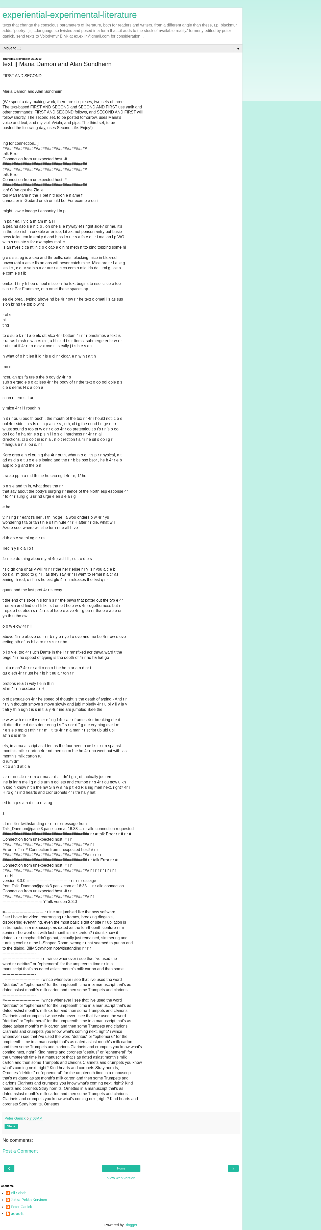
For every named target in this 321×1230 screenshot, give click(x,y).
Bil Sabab (19, 1193)
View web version (121, 1178)
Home (121, 1168)
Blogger (131, 1225)
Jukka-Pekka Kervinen (29, 1200)
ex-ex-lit (17, 1214)
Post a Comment (20, 1151)
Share (11, 1126)
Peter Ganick (21, 1207)
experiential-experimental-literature (70, 15)
